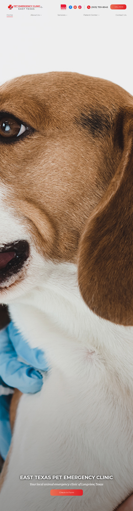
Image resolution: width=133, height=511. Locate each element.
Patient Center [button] (91, 15)
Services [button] (61, 15)
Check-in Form (66, 492)
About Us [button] (35, 15)
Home (10, 15)
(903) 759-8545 (99, 7)
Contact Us (121, 15)
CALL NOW (119, 7)
